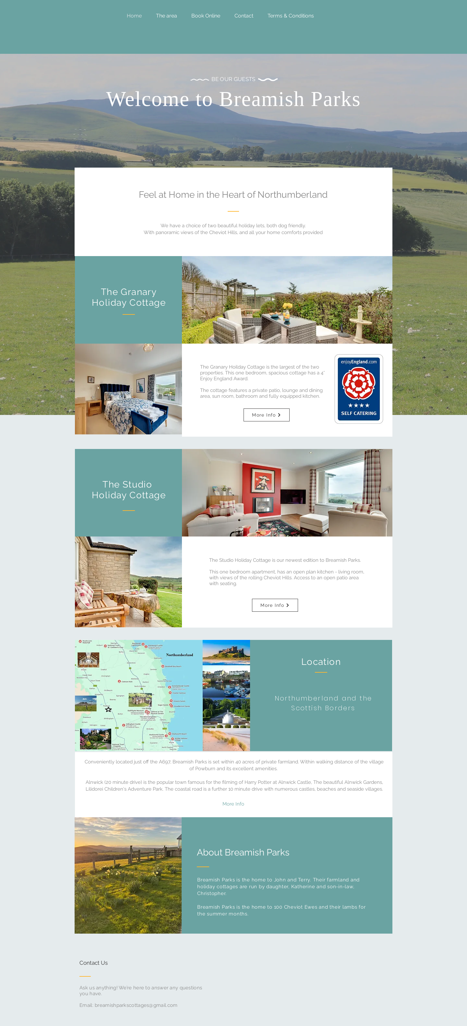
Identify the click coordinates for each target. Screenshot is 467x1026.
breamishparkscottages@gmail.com (136, 1005)
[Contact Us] (103, 963)
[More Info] (267, 414)
